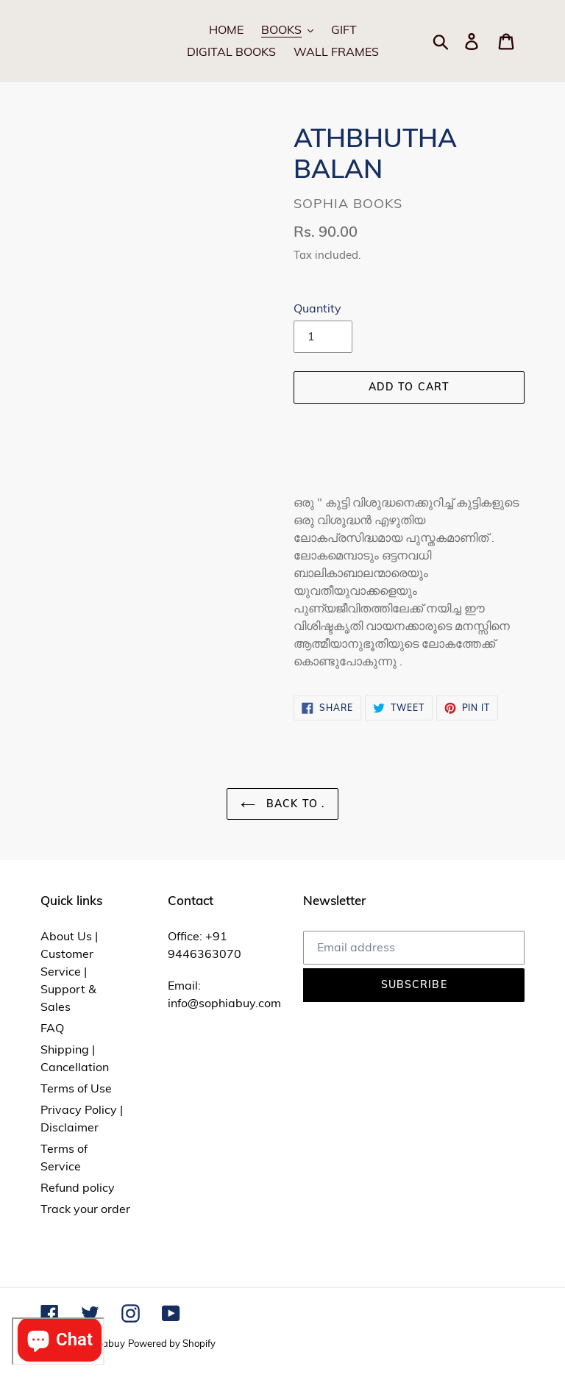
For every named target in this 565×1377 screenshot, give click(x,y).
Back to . (282, 803)
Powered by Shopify (172, 1343)
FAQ (52, 1027)
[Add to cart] (409, 387)
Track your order (85, 1208)
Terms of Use (76, 1088)
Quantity (317, 308)
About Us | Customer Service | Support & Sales (69, 971)
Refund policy (77, 1187)
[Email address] (414, 948)
